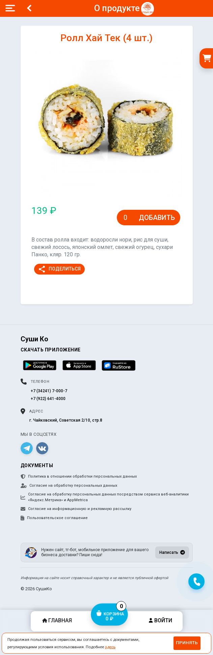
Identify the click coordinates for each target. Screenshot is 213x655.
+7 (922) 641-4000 (48, 398)
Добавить (157, 217)
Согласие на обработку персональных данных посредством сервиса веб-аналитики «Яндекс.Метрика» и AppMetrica (105, 497)
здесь (110, 647)
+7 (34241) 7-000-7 (49, 391)
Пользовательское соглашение (54, 518)
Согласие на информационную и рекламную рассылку (76, 509)
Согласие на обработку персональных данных (69, 485)
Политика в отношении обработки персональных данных (79, 476)
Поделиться (59, 269)
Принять (187, 642)
